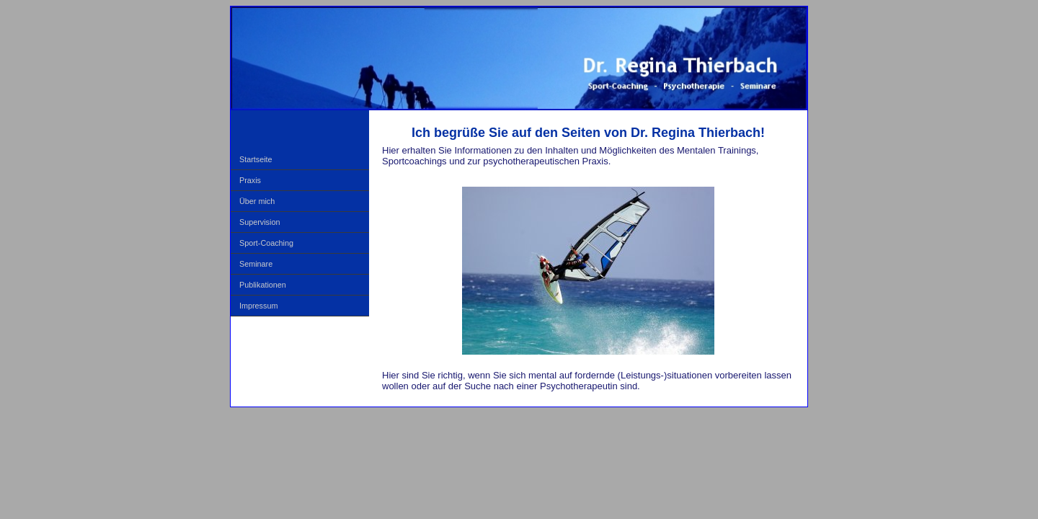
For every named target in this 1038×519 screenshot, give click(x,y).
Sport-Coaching (266, 243)
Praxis (250, 180)
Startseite (255, 159)
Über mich (257, 201)
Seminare (255, 264)
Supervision (259, 222)
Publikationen (262, 284)
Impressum (258, 305)
